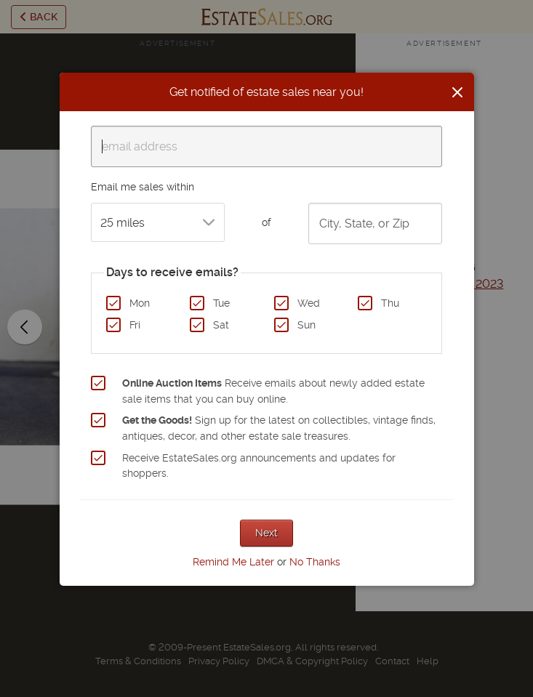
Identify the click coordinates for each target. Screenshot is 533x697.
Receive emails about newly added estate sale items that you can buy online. (273, 391)
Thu (390, 303)
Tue (221, 303)
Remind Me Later (233, 562)
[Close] (457, 92)
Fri (134, 325)
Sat (221, 325)
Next (266, 533)
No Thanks (314, 562)
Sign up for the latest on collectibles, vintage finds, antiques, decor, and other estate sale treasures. (279, 428)
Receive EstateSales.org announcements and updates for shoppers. (259, 466)
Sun (306, 325)
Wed (308, 303)
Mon (139, 303)
